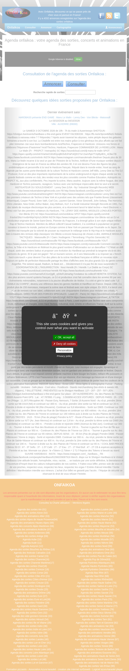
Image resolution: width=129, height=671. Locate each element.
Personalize (64, 350)
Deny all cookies (64, 343)
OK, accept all (64, 337)
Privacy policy (64, 356)
